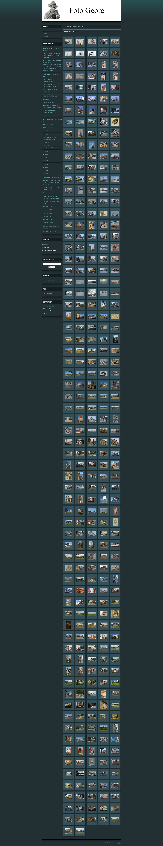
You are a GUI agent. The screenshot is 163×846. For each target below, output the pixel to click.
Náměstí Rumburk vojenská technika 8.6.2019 (51, 147)
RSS (119, 843)
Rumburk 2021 (47, 213)
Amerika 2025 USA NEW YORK (50, 75)
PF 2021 (45, 157)
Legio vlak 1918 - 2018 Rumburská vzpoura (50, 138)
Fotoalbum (71, 26)
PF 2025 (45, 170)
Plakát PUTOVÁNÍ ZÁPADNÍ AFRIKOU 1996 (51, 188)
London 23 (46, 142)
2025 (54, 280)
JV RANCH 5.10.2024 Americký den (52, 120)
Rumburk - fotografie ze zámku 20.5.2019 (52, 202)
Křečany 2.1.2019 (48, 127)
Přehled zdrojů (47, 293)
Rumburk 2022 (47, 216)
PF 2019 (45, 151)
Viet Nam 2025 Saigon (49, 231)
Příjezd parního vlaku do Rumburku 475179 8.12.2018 (51, 197)
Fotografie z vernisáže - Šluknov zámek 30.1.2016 (50, 111)
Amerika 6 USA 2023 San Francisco (50, 91)
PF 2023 (45, 164)
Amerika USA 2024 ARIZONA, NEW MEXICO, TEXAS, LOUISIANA (52, 97)
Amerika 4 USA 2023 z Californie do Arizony (49, 80)
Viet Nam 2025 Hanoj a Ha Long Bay (51, 227)
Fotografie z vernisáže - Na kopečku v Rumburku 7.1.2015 (52, 106)
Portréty (45, 193)
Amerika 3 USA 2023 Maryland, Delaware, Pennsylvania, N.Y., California (52, 55)
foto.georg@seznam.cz (49, 250)
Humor (45, 116)
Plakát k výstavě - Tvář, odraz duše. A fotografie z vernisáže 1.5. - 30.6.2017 (52, 182)
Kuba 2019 (46, 131)
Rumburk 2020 (47, 210)
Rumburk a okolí (48, 222)
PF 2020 (45, 154)
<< (43, 280)
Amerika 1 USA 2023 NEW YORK (51, 49)
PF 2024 (45, 167)
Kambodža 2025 (48, 124)
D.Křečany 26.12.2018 (49, 102)
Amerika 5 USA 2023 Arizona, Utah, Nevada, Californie (52, 85)
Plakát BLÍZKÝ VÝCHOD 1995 (52, 177)
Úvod (65, 26)
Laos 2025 (46, 134)
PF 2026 (45, 174)
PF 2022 (45, 161)
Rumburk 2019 (47, 206)
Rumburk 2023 (47, 219)
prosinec (50, 280)
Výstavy (45, 36)
